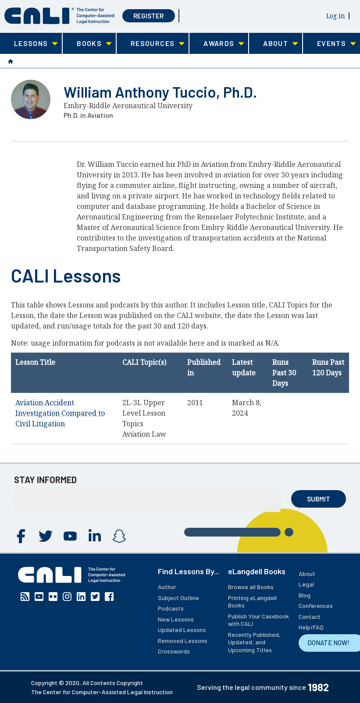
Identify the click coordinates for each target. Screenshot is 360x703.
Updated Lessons (182, 629)
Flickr (53, 596)
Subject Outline (178, 597)
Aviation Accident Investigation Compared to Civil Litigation (60, 413)
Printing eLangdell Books (252, 601)
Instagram (119, 536)
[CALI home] (59, 15)
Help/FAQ (311, 627)
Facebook (21, 536)
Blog (304, 595)
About (307, 573)
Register (148, 16)
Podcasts (171, 608)
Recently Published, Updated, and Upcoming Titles (254, 642)
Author (167, 586)
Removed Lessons (182, 640)
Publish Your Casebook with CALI (258, 620)
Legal (306, 584)
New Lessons (176, 619)
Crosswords (174, 651)
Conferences (316, 605)
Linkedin (95, 536)
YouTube (70, 536)
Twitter (46, 536)
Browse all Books (251, 586)
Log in (335, 15)
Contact (310, 616)
